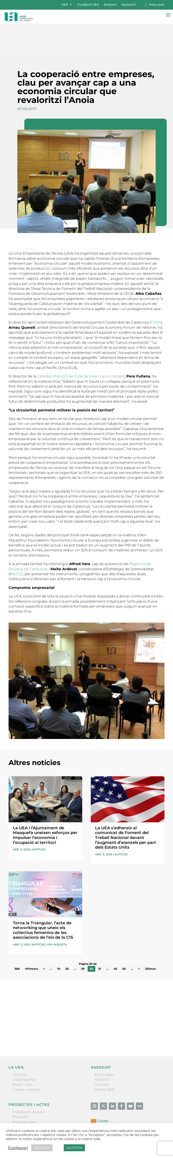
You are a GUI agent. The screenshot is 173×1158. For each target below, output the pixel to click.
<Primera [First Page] (31, 936)
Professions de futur (29, 1079)
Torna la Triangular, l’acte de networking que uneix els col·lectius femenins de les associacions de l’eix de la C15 (43, 897)
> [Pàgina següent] (139, 936)
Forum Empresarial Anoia (33, 1099)
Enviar (154, 1005)
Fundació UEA (88, 4)
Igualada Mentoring (28, 1104)
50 (124, 936)
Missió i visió (22, 1052)
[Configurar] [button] (18, 1148)
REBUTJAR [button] (42, 1147)
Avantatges (104, 1042)
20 (67, 936)
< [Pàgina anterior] (44, 936)
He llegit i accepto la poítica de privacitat (39, 996)
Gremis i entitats (26, 1057)
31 (99, 936)
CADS (156, 290)
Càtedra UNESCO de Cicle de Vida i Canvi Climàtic (81, 344)
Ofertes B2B (104, 1057)
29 (82, 936)
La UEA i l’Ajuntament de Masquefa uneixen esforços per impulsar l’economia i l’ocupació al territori (45, 802)
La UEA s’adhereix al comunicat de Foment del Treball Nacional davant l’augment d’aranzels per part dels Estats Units (125, 805)
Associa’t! (129, 4)
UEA (64, 4)
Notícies (39, 817)
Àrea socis (156, 4)
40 (115, 936)
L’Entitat (19, 1042)
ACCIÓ (17, 541)
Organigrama (23, 1047)
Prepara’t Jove (24, 1089)
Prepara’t (19, 1084)
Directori (110, 4)
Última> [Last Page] (150, 936)
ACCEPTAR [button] (74, 1147)
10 (58, 936)
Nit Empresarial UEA (29, 1094)
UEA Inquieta (57, 912)
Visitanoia (20, 1109)
